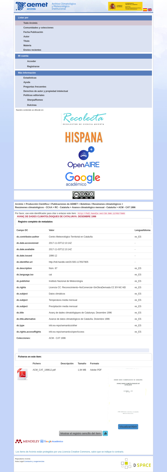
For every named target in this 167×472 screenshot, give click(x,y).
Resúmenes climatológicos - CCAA (33, 207)
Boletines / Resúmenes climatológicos (100, 204)
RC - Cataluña (62, 207)
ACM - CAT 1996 (127, 207)
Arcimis (19, 204)
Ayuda (26, 82)
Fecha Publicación (33, 32)
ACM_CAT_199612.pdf (44, 370)
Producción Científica (37, 204)
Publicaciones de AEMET (64, 204)
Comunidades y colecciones (38, 27)
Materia (27, 45)
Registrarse (33, 66)
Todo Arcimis (30, 23)
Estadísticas (29, 78)
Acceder (31, 61)
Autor (26, 36)
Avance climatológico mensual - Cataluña (94, 207)
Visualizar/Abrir (128, 426)
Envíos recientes (32, 50)
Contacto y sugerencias (34, 461)
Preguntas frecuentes (34, 86)
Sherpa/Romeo (35, 100)
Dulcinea (31, 105)
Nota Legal (19, 461)
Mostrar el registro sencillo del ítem (80, 433)
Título (26, 41)
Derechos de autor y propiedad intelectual (45, 91)
